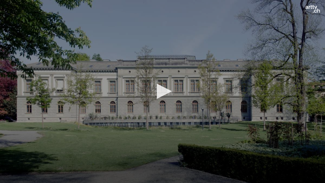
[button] (162, 91)
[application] (162, 91)
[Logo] (312, 9)
